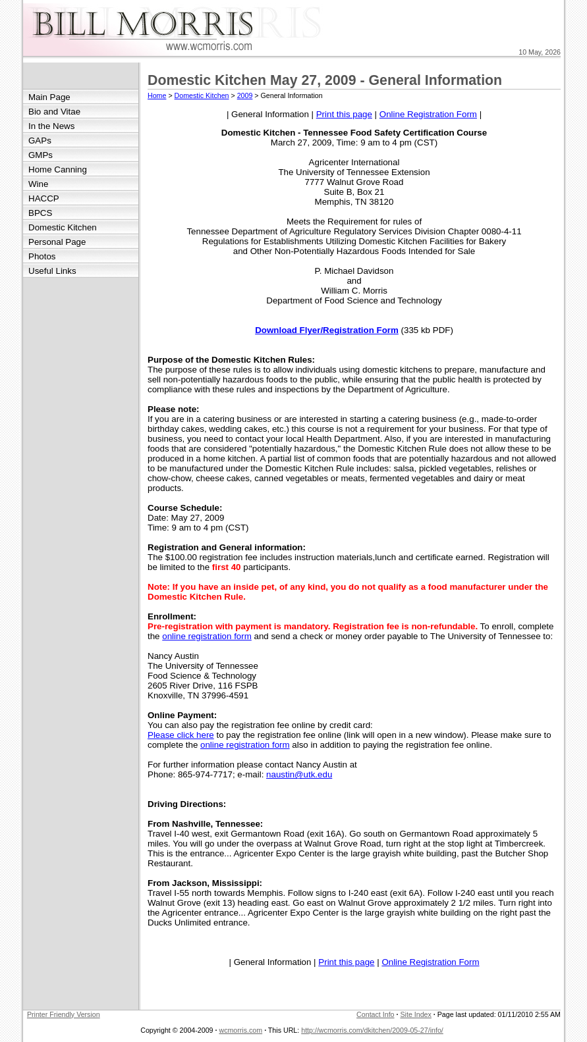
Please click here (181, 735)
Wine (38, 184)
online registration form (207, 636)
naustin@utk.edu (299, 774)
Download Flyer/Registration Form (327, 330)
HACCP (43, 198)
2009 (245, 95)
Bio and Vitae (54, 112)
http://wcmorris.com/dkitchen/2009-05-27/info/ (372, 1030)
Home (157, 95)
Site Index (415, 1014)
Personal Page (57, 242)
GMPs (40, 155)
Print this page (344, 114)
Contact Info (375, 1014)
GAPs (39, 140)
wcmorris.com (240, 1030)
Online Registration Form (428, 114)
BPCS (40, 213)
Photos (42, 256)
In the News (51, 126)
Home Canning (57, 169)
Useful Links (52, 271)
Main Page (49, 97)
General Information (270, 114)
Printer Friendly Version (63, 1014)
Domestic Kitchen (62, 227)
